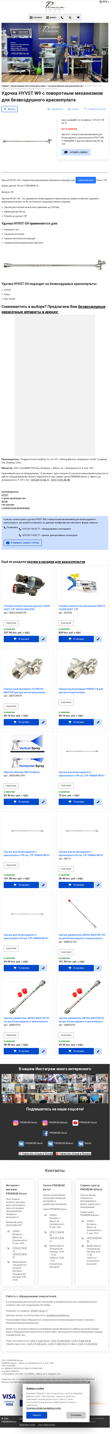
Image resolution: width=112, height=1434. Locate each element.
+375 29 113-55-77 (39, 480)
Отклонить (76, 1415)
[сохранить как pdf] (95, 109)
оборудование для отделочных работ (28, 86)
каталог (36, 17)
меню (51, 17)
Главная (5, 86)
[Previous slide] (6, 53)
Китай (4, 501)
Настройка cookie (46, 1424)
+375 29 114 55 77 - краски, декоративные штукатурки (48, 535)
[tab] (44, 79)
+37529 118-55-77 (39, 1311)
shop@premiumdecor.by (57, 1315)
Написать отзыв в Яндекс (75, 1153)
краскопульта (85, 180)
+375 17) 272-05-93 (88, 1344)
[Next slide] (104, 53)
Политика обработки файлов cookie (43, 1408)
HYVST (4, 495)
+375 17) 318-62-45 (37, 1344)
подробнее (11, 623)
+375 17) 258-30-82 (60, 1341)
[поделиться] (55, 109)
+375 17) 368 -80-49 (81, 1341)
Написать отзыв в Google (37, 1153)
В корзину (24, 639)
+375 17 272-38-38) (60, 480)
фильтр (11, 109)
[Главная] (54, 10)
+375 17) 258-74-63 (57, 1344)
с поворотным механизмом (15, 508)
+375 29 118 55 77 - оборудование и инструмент (45, 529)
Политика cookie (27, 1424)
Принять (36, 1415)
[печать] (73, 109)
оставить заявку (78, 152)
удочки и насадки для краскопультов (65, 86)
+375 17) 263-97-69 (39, 1341)
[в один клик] (43, 639)
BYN (106, 1)
